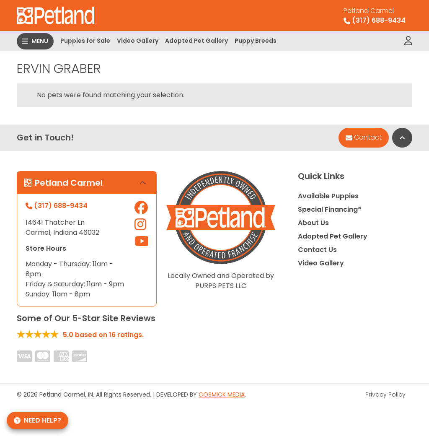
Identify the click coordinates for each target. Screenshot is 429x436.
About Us (313, 223)
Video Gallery (137, 40)
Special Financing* (329, 209)
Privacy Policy (385, 394)
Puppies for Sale (85, 40)
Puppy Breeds (256, 40)
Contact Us (317, 249)
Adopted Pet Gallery (196, 40)
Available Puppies (328, 196)
